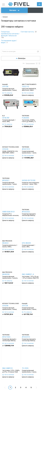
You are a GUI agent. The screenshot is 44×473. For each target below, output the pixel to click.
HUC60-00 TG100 (28, 180)
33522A (5, 149)
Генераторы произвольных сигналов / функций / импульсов (10, 33)
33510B (5, 86)
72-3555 (25, 368)
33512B (25, 306)
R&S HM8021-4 (28, 274)
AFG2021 (5, 180)
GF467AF (5, 118)
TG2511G (25, 86)
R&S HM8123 (7, 368)
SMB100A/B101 (8, 212)
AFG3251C (26, 337)
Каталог (14, 10)
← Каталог (4, 17)
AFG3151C (26, 149)
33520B (5, 306)
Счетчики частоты (27, 32)
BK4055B (5, 274)
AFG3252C (26, 212)
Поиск (39, 4)
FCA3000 (25, 118)
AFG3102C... (6, 337)
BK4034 (5, 243)
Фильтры (20, 58)
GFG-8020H (26, 243)
